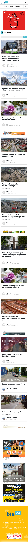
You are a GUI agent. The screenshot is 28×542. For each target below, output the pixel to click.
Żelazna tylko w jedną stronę (13, 412)
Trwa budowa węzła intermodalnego (10, 185)
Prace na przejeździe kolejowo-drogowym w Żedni (13, 317)
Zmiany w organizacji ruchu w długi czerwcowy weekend (13, 89)
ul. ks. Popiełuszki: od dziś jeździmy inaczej (12, 355)
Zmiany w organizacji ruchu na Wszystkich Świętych (13, 286)
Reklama (16, 522)
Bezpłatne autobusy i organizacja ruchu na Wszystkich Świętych (10, 58)
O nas (5, 522)
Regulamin (10, 522)
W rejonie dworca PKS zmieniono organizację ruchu (13, 216)
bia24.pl (17, 528)
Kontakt (22, 522)
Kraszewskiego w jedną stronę (14, 384)
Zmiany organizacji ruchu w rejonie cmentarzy (13, 119)
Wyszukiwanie (6, 32)
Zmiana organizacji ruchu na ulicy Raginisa (13, 155)
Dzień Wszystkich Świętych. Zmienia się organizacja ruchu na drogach (14, 254)
